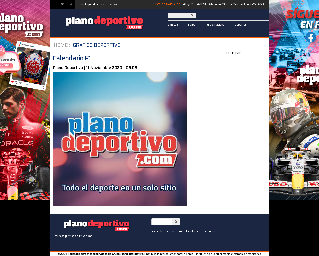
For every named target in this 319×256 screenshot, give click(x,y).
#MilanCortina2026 (243, 4)
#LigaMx (189, 4)
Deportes (241, 25)
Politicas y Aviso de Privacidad (73, 236)
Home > (63, 45)
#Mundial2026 (218, 4)
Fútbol (192, 25)
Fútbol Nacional (215, 25)
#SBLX (262, 4)
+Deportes (209, 231)
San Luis (173, 25)
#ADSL (202, 4)
